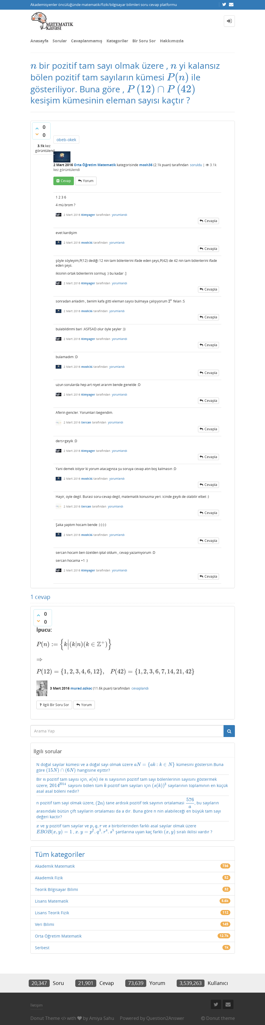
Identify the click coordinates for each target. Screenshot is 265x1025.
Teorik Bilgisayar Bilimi (56, 889)
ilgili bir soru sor (56, 704)
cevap (66, 180)
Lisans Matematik (51, 901)
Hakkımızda (171, 40)
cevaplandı (140, 688)
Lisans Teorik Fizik (52, 912)
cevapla (211, 220)
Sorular (60, 40)
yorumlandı (119, 215)
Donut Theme (45, 1018)
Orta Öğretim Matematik (95, 164)
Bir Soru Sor (144, 40)
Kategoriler (117, 40)
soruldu (196, 164)
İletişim (36, 1005)
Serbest (42, 947)
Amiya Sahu (101, 1018)
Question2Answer (165, 1018)
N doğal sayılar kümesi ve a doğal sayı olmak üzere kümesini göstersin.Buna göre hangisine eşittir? (130, 767)
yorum (88, 180)
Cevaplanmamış (86, 40)
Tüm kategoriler (60, 854)
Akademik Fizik (49, 877)
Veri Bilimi (44, 924)
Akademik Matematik (55, 866)
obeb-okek (66, 139)
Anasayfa (39, 40)
